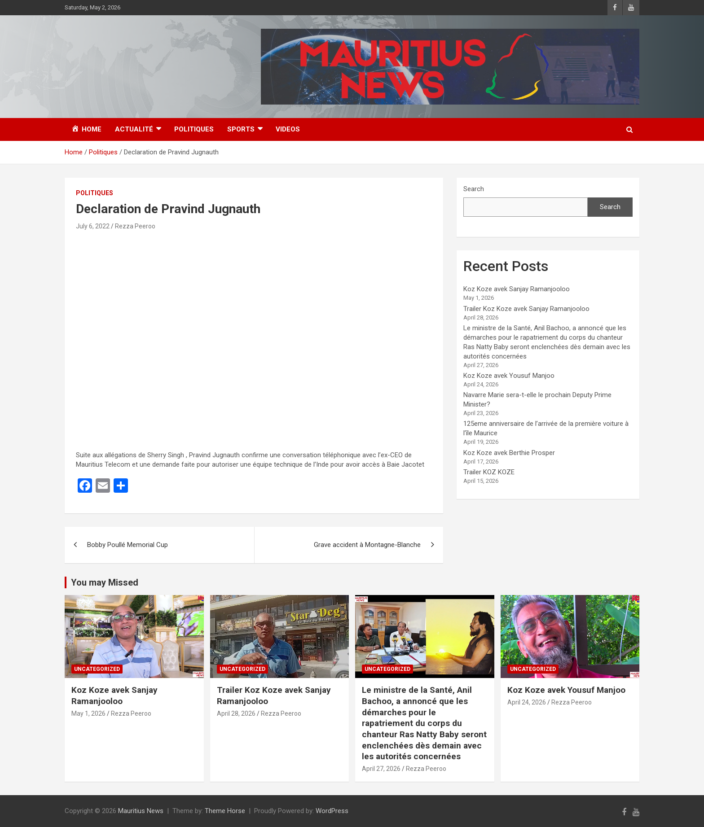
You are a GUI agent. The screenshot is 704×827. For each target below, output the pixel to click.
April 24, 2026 (526, 702)
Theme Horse (225, 811)
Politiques (194, 129)
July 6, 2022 (93, 226)
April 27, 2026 (381, 768)
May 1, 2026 (88, 713)
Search (473, 189)
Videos (288, 129)
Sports (241, 129)
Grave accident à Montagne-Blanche (367, 545)
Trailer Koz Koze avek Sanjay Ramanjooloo (526, 309)
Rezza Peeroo (135, 226)
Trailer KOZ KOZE (489, 472)
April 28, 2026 (236, 713)
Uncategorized (97, 669)
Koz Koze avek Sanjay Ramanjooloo (516, 289)
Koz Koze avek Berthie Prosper (509, 453)
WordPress (332, 811)
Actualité (134, 129)
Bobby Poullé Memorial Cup (127, 545)
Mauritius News (140, 811)
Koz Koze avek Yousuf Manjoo (508, 376)
